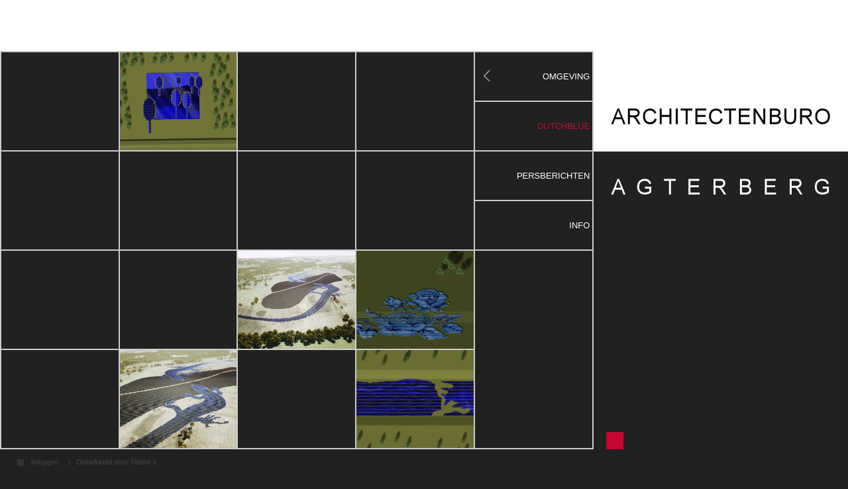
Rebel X (144, 462)
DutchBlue (563, 126)
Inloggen (45, 462)
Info (579, 225)
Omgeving (566, 76)
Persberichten (553, 176)
